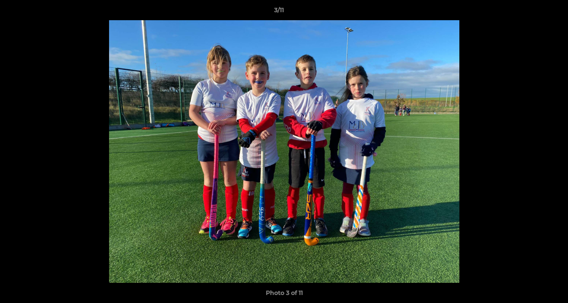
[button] (533, 12)
